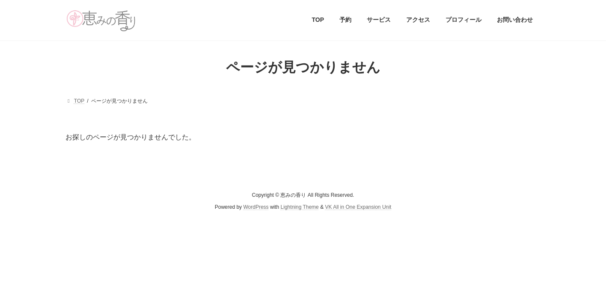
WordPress (255, 207)
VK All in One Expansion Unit (358, 207)
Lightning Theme (300, 207)
